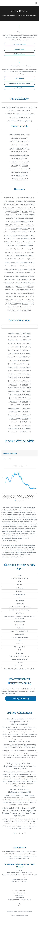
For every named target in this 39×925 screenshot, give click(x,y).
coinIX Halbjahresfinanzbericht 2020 (19, 168)
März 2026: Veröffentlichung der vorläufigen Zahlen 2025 (19, 107)
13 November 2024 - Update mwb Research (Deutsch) (19, 231)
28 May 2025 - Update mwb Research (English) (19, 225)
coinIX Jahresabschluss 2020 (19, 165)
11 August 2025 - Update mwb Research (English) (19, 211)
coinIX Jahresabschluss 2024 (19, 138)
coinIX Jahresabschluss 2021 (19, 158)
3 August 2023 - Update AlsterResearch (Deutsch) (19, 286)
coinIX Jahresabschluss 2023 (19, 145)
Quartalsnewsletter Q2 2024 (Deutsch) (19, 377)
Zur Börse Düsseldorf (19, 44)
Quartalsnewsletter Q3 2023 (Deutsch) (19, 394)
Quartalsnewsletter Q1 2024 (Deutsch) (19, 384)
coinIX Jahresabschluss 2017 (19, 179)
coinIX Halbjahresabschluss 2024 (19, 141)
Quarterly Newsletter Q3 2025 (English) (19, 343)
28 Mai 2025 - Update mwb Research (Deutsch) (19, 228)
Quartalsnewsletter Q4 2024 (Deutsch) (19, 360)
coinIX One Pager (19, 88)
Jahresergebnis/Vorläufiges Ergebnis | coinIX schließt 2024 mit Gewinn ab (19, 745)
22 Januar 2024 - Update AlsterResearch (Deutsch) (19, 266)
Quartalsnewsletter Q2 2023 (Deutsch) (19, 401)
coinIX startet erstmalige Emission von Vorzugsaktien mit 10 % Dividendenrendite (19, 721)
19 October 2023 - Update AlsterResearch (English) (19, 272)
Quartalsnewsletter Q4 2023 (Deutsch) (19, 391)
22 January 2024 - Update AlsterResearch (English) (19, 269)
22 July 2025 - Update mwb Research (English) (19, 218)
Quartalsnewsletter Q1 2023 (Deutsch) (19, 408)
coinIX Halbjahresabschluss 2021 (19, 162)
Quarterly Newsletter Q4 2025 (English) (19, 336)
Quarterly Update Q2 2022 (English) (19, 418)
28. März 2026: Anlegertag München (19, 110)
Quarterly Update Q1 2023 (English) (19, 411)
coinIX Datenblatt (19, 78)
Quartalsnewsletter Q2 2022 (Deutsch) (19, 415)
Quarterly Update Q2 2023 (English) (19, 404)
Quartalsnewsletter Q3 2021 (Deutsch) (19, 428)
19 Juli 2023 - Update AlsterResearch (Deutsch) (19, 293)
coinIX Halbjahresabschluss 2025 (19, 134)
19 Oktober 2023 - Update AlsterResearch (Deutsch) (19, 276)
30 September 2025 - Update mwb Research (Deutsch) (19, 208)
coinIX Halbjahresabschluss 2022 (19, 155)
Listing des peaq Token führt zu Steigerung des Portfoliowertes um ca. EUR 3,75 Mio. (19, 766)
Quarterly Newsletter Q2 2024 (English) (19, 374)
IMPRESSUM (10, 911)
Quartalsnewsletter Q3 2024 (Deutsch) (19, 367)
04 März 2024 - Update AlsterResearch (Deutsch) (19, 259)
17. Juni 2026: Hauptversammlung (19, 117)
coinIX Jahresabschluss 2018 (19, 175)
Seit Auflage (8, 459)
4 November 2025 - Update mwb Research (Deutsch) (19, 201)
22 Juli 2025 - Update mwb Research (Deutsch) (19, 221)
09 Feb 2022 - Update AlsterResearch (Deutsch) (19, 300)
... (22, 833)
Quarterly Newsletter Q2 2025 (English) (19, 350)
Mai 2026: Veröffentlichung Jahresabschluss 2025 (19, 114)
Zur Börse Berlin (19, 49)
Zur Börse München (19, 54)
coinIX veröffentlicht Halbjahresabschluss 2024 (19, 790)
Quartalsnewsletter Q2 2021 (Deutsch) (19, 432)
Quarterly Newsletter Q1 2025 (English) (19, 357)
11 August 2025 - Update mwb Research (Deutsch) (20, 214)
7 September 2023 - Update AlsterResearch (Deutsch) (19, 283)
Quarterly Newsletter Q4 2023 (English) (19, 387)
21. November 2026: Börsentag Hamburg (19, 121)
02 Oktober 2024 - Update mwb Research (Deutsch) (19, 242)
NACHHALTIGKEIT (27, 911)
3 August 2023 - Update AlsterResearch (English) (19, 289)
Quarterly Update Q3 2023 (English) (19, 398)
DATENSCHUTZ (18, 911)
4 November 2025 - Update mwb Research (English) (19, 197)
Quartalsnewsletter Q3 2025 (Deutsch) (19, 340)
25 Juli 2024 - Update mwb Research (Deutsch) (19, 245)
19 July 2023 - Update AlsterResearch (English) (19, 296)
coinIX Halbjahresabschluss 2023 (19, 148)
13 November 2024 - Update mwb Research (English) (19, 235)
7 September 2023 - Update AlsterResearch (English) (19, 279)
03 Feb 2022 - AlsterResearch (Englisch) (19, 310)
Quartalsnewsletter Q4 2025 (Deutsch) (19, 333)
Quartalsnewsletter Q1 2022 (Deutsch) (19, 422)
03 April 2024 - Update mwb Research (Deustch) (19, 255)
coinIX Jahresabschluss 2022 (19, 151)
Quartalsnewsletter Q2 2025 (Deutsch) (19, 347)
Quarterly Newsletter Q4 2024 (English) (19, 364)
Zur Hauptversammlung (20, 699)
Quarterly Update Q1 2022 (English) (19, 425)
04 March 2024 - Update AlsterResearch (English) (19, 262)
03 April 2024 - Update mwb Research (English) (19, 252)
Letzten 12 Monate (10, 453)
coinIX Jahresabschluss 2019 (19, 172)
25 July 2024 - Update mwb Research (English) (19, 249)
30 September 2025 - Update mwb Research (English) (19, 204)
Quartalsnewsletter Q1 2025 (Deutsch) (19, 353)
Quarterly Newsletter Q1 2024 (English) (19, 381)
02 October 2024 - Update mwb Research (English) (19, 238)
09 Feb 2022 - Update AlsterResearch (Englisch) (19, 303)
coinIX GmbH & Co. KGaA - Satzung (19, 83)
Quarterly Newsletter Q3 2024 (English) (19, 370)
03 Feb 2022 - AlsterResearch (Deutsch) (19, 306)
